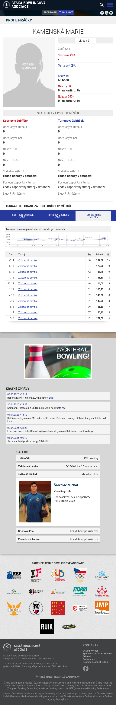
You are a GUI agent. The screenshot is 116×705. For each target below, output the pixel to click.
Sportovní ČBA (66, 55)
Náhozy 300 (65, 86)
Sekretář (87, 656)
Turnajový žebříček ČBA (58, 216)
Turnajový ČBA (67, 65)
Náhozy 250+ (66, 96)
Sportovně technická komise (97, 653)
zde (51, 397)
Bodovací (63, 76)
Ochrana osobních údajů (95, 661)
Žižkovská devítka (27, 260)
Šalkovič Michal (66, 485)
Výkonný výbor (90, 650)
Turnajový (66, 12)
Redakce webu (90, 659)
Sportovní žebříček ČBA (23, 216)
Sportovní (50, 12)
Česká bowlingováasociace (27, 648)
